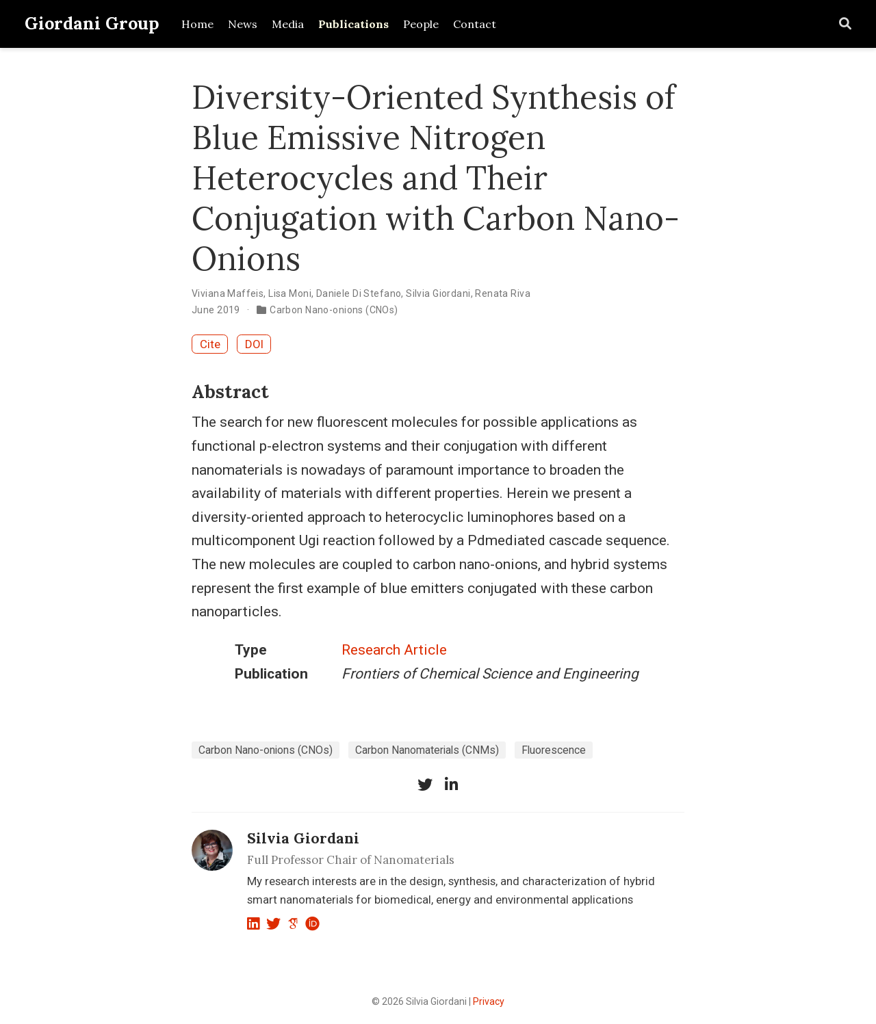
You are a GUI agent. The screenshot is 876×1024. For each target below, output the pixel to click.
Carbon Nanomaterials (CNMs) (427, 750)
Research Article (394, 650)
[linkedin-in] (451, 784)
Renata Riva (502, 293)
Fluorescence (553, 750)
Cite (210, 344)
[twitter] (425, 784)
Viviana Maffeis (227, 293)
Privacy (488, 1001)
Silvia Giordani (438, 293)
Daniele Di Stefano (359, 293)
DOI (254, 344)
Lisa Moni (289, 293)
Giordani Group (92, 23)
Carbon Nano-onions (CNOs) (334, 309)
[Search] (845, 24)
